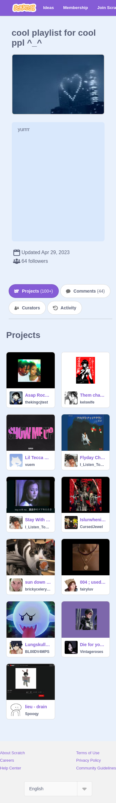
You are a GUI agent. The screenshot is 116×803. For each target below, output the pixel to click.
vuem (30, 465)
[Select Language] (58, 788)
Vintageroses (91, 652)
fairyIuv (86, 589)
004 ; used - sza (93, 582)
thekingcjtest (36, 402)
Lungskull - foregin (38, 644)
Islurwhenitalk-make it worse (93, 519)
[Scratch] (24, 8)
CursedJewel (91, 527)
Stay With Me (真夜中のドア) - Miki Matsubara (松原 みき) (38, 519)
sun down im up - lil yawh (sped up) (38, 582)
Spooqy (32, 714)
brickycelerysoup (38, 589)
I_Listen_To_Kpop (93, 465)
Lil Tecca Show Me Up (38, 457)
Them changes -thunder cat (93, 395)
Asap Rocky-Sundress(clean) (38, 395)
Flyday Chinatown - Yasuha (93, 457)
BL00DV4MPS (37, 652)
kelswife (87, 402)
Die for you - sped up (93, 644)
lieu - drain (36, 706)
